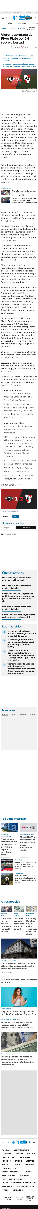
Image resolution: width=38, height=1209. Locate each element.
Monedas (5, 714)
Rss (3, 1179)
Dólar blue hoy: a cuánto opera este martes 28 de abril (16, 578)
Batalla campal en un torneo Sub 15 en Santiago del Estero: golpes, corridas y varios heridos (24, 200)
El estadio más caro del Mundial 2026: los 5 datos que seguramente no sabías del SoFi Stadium (18, 58)
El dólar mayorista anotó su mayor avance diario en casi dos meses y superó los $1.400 (20, 643)
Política (31, 1154)
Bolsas (13, 714)
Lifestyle (30, 1161)
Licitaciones (18, 1190)
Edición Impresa (9, 1168)
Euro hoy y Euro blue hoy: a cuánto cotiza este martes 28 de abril (18, 615)
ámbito (3, 28)
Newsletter (31, 1142)
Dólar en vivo (18, 12)
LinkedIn (18, 1142)
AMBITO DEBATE (30, 1198)
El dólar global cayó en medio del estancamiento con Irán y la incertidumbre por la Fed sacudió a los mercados (17, 1060)
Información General (12, 1172)
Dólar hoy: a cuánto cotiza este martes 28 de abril (16, 586)
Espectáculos (8, 1175)
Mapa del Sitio (15, 1179)
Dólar (10, 23)
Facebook (8, 1142)
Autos (29, 1172)
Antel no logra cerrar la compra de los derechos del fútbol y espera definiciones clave (9, 847)
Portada (6, 1150)
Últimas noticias (21, 1150)
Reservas (28, 12)
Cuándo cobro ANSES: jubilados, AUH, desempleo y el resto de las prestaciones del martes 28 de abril (18, 597)
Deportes (13, 28)
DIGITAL (8, 1198)
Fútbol (22, 28)
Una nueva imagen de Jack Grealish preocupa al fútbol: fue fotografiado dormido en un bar (19, 65)
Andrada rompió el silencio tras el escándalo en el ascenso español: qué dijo (24, 193)
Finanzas (19, 1154)
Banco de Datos (9, 1157)
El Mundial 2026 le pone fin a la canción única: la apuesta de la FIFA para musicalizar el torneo (25, 879)
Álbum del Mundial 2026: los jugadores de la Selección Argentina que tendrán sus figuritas (25, 865)
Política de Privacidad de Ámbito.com (19, 1183)
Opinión (18, 1161)
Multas (5, 1190)
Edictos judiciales (25, 1186)
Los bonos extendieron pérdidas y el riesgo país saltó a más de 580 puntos (21, 633)
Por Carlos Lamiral (6, 972)
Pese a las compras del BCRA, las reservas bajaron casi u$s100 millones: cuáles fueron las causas (17, 1025)
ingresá (35, 17)
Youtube (24, 1142)
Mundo (18, 1165)
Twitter (3, 1142)
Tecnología (24, 1175)
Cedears (33, 714)
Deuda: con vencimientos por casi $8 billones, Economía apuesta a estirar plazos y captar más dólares (18, 966)
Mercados (25, 1157)
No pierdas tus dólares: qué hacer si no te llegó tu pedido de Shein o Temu (19, 1012)
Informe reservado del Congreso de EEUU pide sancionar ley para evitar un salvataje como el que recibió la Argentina (21, 655)
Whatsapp (29, 1142)
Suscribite (26, 527)
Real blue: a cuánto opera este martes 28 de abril (16, 607)
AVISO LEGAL (7, 1186)
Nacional (6, 1165)
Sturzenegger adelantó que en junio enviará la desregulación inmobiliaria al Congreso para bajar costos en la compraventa (21, 669)
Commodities (23, 714)
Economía (22, 23)
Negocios (6, 1161)
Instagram (13, 1142)
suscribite (28, 17)
